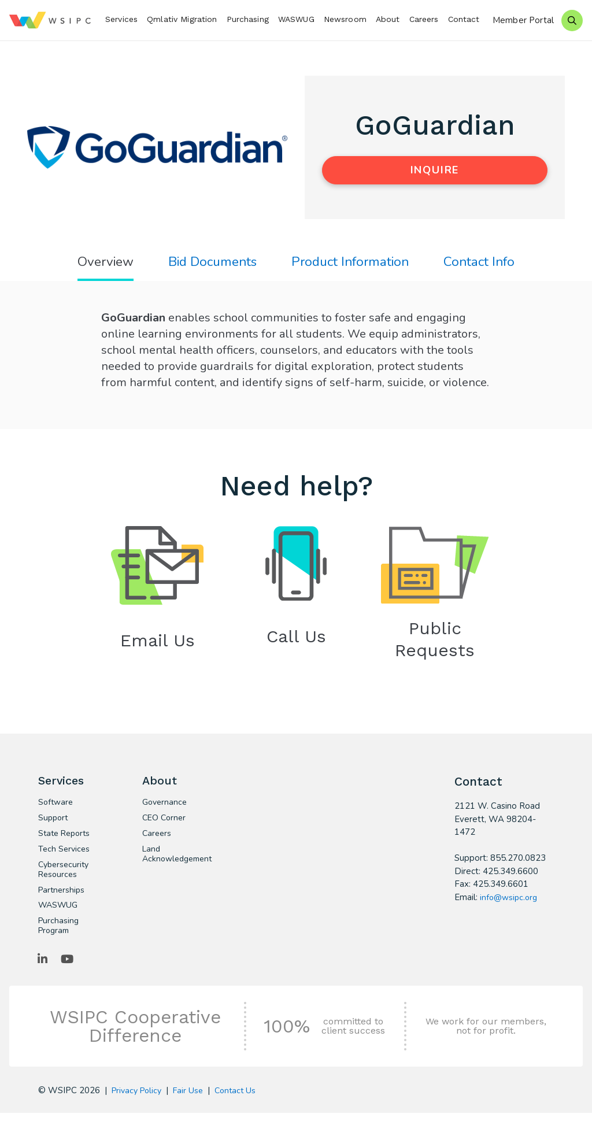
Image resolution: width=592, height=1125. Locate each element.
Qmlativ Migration (182, 19)
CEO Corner (165, 824)
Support (54, 824)
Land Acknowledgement (174, 861)
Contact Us (242, 1102)
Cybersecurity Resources (65, 877)
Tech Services (65, 856)
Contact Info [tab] (487, 263)
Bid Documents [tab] (209, 263)
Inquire (435, 170)
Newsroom (345, 19)
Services (121, 19)
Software (56, 807)
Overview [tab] (97, 263)
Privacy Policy (139, 1102)
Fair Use (193, 1102)
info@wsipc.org (510, 900)
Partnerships (62, 899)
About (388, 19)
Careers (424, 19)
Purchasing (248, 19)
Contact (464, 19)
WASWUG (296, 19)
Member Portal (523, 20)
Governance (166, 807)
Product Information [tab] (353, 263)
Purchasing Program (59, 936)
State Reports (66, 840)
